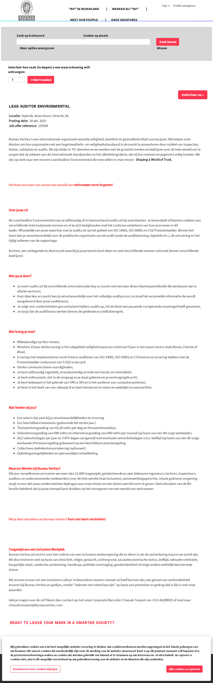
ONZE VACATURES (124, 20)
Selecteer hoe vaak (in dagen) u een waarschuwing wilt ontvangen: (49, 69)
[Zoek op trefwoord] (50, 42)
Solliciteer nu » (193, 95)
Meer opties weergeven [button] (37, 48)
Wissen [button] (162, 48)
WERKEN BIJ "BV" (125, 9)
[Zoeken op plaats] (116, 42)
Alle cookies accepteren (184, 669)
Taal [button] (166, 6)
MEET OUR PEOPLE (84, 20)
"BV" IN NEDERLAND (84, 9)
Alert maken (40, 80)
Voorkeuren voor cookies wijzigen (35, 669)
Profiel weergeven (184, 6)
